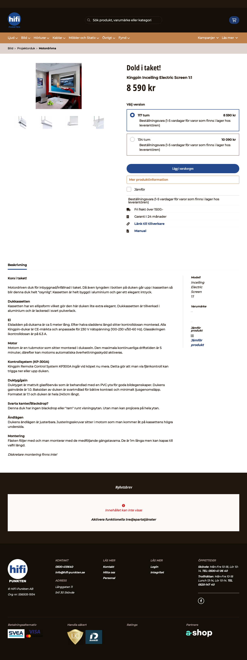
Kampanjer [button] (208, 38)
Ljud (13, 38)
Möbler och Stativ (84, 38)
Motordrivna (47, 48)
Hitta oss (109, 572)
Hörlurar (41, 38)
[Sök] (123, 20)
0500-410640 (64, 567)
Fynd (124, 38)
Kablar (59, 38)
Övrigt (108, 38)
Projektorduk (26, 48)
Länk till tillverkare (149, 225)
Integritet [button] (157, 572)
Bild (25, 38)
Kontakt (108, 567)
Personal (109, 578)
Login (154, 567)
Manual (140, 232)
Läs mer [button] (230, 38)
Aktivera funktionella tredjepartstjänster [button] (123, 519)
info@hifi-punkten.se (70, 572)
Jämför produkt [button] (197, 342)
